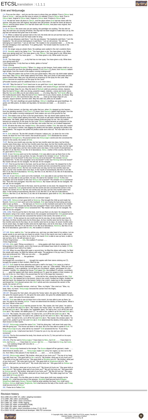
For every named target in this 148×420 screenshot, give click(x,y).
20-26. (5, 39)
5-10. (5, 21)
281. (4, 387)
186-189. (6, 286)
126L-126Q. (7, 212)
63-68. (5, 126)
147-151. (6, 244)
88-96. (5, 154)
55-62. (5, 116)
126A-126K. (7, 200)
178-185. (6, 276)
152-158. (6, 250)
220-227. (6, 324)
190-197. (6, 293)
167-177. (6, 264)
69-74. (5, 134)
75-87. (5, 142)
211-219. (6, 314)
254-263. (6, 355)
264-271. (6, 367)
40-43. (5, 67)
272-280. (6, 377)
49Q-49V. (6, 101)
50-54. (5, 109)
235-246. (6, 340)
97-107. (5, 164)
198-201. (6, 299)
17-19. (5, 35)
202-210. (6, 306)
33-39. (5, 59)
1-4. (4, 14)
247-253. (6, 348)
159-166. (6, 256)
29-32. (5, 51)
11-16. (5, 29)
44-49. (5, 74)
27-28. (5, 49)
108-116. (6, 176)
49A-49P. (6, 84)
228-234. (6, 335)
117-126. (6, 186)
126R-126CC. (8, 218)
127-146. (6, 232)
